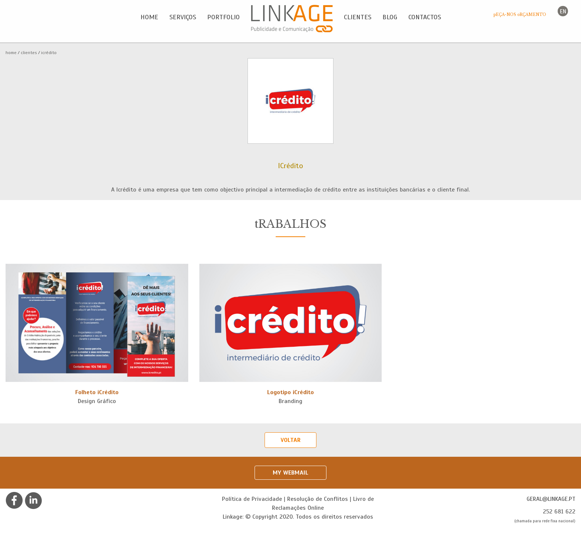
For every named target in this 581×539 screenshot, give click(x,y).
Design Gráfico (97, 401)
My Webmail (290, 472)
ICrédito (49, 52)
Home (11, 52)
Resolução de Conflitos (317, 499)
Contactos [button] (424, 17)
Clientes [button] (357, 17)
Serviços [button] (182, 17)
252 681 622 (559, 511)
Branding (290, 401)
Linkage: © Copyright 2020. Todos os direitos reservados (298, 516)
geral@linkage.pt (551, 499)
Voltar (290, 440)
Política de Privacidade (252, 499)
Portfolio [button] (223, 17)
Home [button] (149, 17)
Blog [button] (389, 17)
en (563, 11)
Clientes (29, 52)
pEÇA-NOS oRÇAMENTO (520, 14)
